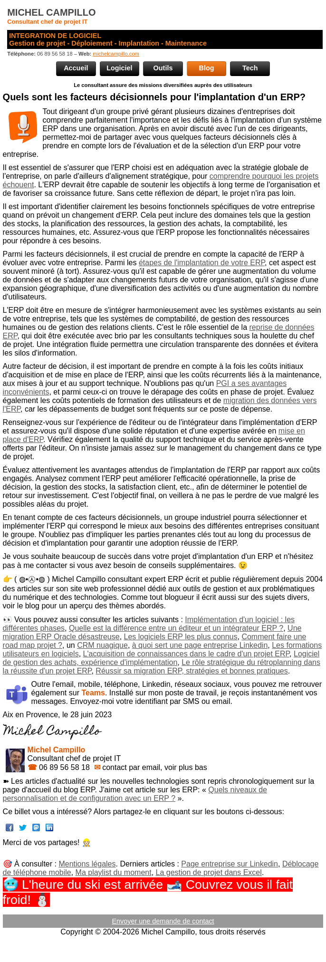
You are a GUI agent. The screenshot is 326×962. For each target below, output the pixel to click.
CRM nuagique (102, 645)
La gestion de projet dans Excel (209, 872)
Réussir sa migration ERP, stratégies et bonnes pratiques (192, 671)
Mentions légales (86, 864)
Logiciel (119, 68)
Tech (250, 68)
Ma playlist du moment (114, 872)
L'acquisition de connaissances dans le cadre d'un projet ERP (186, 654)
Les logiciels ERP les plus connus (181, 637)
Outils (163, 68)
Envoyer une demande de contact (163, 921)
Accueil (76, 68)
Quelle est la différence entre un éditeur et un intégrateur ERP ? (176, 628)
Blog (206, 68)
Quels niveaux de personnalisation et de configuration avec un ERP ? (135, 794)
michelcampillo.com (116, 54)
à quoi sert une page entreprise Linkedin (200, 645)
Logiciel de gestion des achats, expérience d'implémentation (161, 658)
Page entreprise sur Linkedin (229, 864)
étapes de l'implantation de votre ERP (202, 263)
